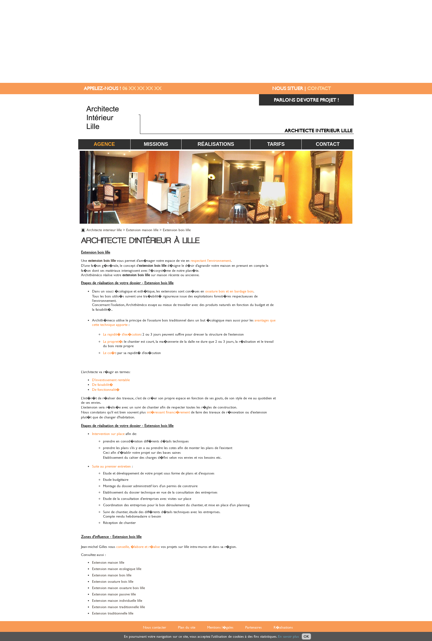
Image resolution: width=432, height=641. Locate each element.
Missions (156, 144)
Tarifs (276, 144)
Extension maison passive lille (114, 594)
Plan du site (186, 627)
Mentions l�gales (220, 627)
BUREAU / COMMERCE (330, 322)
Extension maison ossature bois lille (118, 588)
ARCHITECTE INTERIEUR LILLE (318, 130)
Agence (104, 144)
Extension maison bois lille (111, 575)
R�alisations (283, 627)
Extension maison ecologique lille (116, 569)
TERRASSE (342, 296)
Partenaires (253, 627)
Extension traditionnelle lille (112, 613)
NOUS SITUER (287, 88)
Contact (328, 144)
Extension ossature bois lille (112, 581)
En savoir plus (288, 636)
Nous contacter (154, 627)
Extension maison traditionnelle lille (118, 607)
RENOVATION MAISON (329, 231)
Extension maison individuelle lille (117, 600)
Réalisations (216, 144)
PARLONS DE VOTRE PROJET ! (306, 100)
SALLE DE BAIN (337, 309)
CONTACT (319, 88)
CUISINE (344, 257)
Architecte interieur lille (104, 230)
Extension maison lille (142, 230)
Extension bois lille (177, 230)
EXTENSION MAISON (331, 244)
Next (345, 187)
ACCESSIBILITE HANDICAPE (325, 270)
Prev (86, 187)
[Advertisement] (216, 41)
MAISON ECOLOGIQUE (329, 283)
